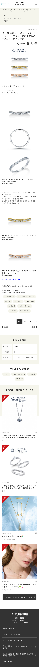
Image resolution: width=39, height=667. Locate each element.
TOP (3, 9)
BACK (5, 327)
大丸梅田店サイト (9, 629)
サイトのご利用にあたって (12, 634)
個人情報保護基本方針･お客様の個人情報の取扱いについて (18, 655)
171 (9, 322)
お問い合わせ (8, 661)
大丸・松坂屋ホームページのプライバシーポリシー (18, 647)
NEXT (34, 327)
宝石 (7, 9)
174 (24, 322)
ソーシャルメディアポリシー (13, 640)
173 (19, 322)
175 (30, 322)
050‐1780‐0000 (21, 623)
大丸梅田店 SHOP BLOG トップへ (20, 597)
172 (14, 322)
